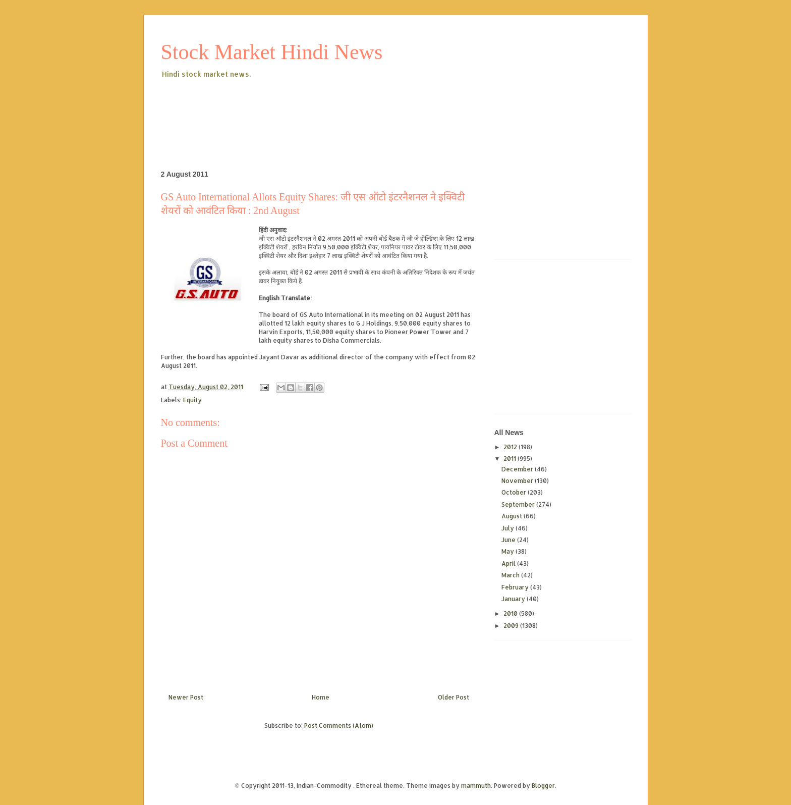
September (518, 504)
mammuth (476, 785)
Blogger (543, 785)
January (514, 599)
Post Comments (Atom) (338, 725)
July (508, 528)
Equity (192, 400)
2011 (510, 458)
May (508, 551)
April (509, 563)
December (518, 469)
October (514, 492)
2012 (511, 447)
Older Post (453, 697)
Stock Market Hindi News (272, 52)
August (512, 516)
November (518, 481)
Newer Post (185, 697)
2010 (511, 613)
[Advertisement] (344, 108)
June (509, 540)
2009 (511, 625)
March (511, 575)
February (515, 587)
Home (320, 697)
